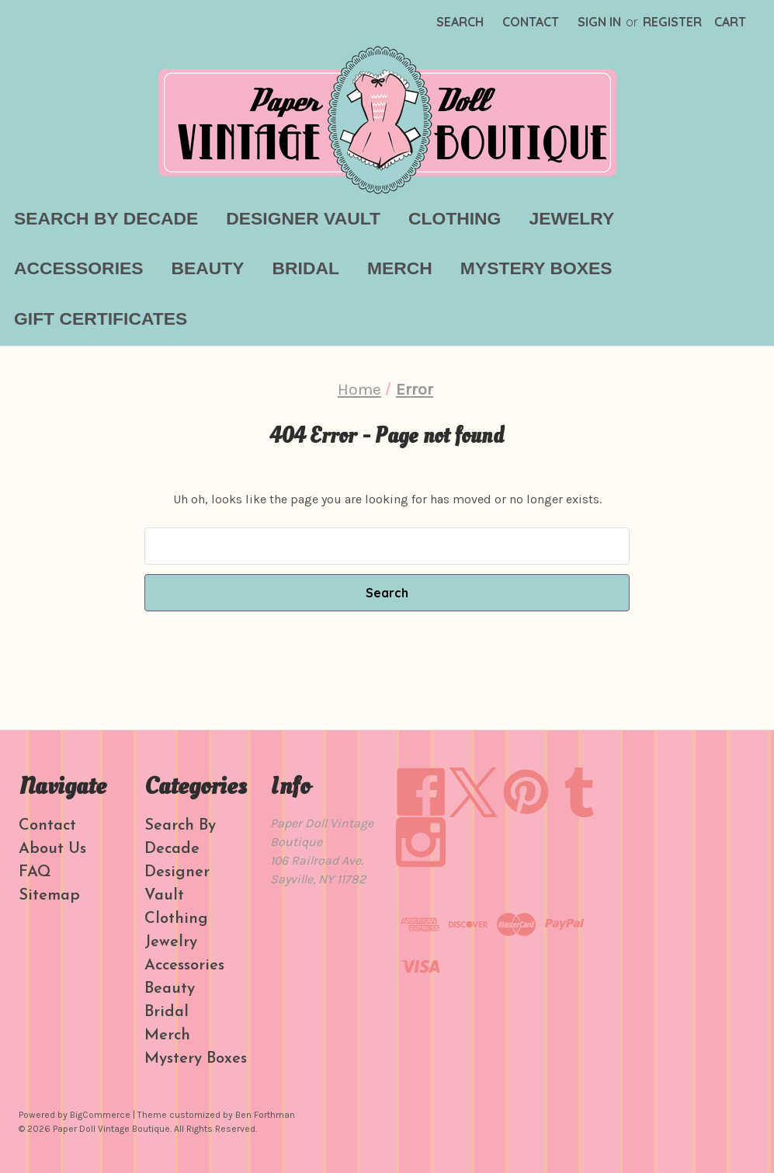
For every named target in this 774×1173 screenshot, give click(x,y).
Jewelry (571, 218)
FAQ (35, 872)
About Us (52, 849)
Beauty (208, 268)
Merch (399, 268)
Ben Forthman (265, 1114)
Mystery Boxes (536, 268)
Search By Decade (106, 218)
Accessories (79, 268)
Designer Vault (303, 218)
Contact (530, 22)
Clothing (454, 218)
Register (672, 22)
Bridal (305, 268)
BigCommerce (100, 1114)
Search (460, 22)
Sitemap (49, 895)
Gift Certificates (100, 318)
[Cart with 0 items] (730, 22)
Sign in (599, 22)
